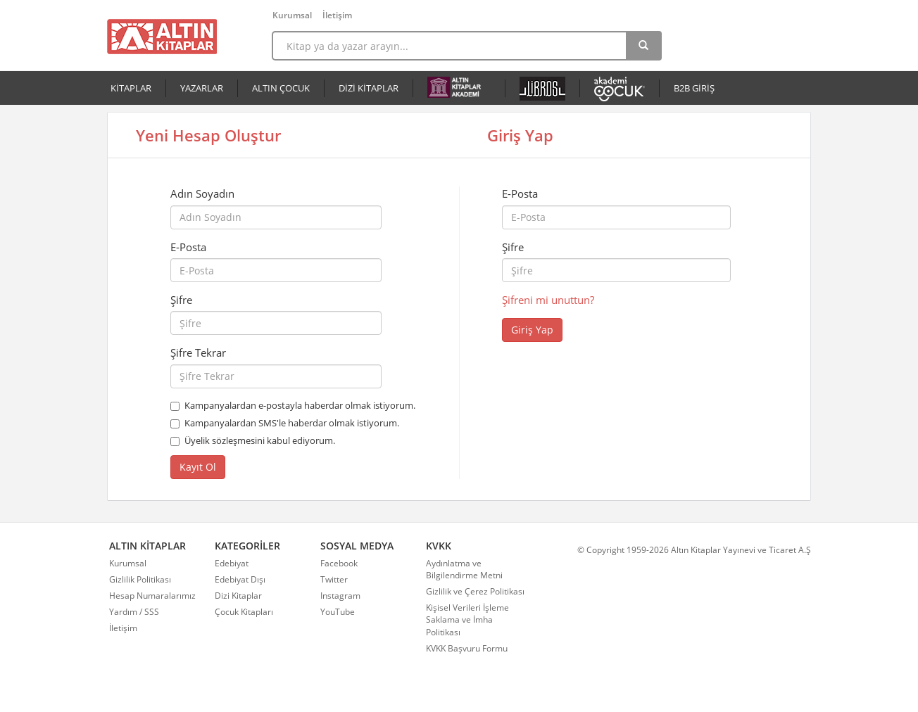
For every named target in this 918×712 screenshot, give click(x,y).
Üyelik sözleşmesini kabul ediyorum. (259, 440)
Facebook (339, 563)
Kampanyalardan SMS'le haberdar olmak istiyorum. (291, 423)
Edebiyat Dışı (240, 579)
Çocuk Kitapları (244, 612)
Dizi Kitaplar (238, 596)
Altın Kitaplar (162, 36)
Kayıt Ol (198, 466)
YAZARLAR (201, 88)
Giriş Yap (532, 329)
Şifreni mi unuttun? (548, 300)
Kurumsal (292, 15)
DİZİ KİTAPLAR (368, 88)
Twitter (334, 579)
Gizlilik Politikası (140, 579)
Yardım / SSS (134, 612)
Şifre (181, 300)
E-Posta (188, 247)
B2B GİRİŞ (694, 88)
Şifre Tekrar (198, 352)
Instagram (340, 596)
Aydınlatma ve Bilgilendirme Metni (464, 569)
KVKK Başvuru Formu (467, 648)
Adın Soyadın (202, 193)
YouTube (337, 612)
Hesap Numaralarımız (152, 596)
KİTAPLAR (131, 88)
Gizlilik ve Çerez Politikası (475, 591)
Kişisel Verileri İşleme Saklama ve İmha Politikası (467, 619)
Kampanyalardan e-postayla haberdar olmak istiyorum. (299, 405)
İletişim (337, 15)
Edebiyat (232, 563)
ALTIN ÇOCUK (281, 88)
